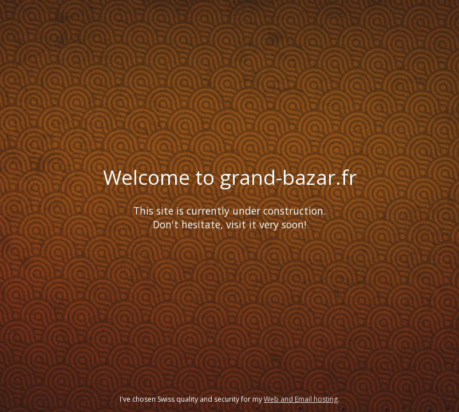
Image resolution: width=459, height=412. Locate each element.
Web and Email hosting (301, 399)
